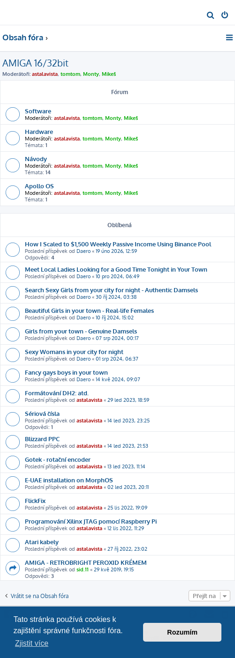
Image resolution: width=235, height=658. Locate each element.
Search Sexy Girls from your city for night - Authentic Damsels (111, 290)
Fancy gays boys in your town (66, 372)
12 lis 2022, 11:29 (125, 528)
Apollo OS (39, 186)
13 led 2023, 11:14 (126, 466)
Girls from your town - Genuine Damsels (81, 331)
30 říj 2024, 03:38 (116, 297)
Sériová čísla (42, 413)
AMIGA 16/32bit (35, 63)
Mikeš (109, 74)
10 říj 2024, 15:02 (115, 317)
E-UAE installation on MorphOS (69, 480)
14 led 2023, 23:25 (128, 420)
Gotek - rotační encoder (58, 459)
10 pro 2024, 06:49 (117, 276)
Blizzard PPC (42, 439)
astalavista (45, 74)
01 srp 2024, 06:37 (117, 358)
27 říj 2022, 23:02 (127, 549)
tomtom (70, 74)
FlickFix (35, 500)
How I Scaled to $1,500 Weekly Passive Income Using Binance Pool (118, 244)
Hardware (39, 131)
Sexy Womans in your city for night (74, 351)
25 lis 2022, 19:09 (127, 507)
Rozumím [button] (182, 632)
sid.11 (82, 569)
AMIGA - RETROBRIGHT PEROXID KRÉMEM (86, 562)
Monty (91, 74)
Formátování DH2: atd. (57, 393)
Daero (83, 251)
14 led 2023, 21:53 (127, 446)
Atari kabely (42, 542)
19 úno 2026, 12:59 (116, 251)
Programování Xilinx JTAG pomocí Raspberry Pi (91, 521)
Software (38, 111)
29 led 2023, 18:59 (128, 400)
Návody (36, 159)
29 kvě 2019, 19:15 (114, 569)
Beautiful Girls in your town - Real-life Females (89, 310)
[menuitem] (211, 16)
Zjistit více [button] (31, 643)
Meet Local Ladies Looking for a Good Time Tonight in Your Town (116, 269)
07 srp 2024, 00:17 (117, 338)
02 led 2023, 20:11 (128, 487)
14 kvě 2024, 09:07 (118, 379)
